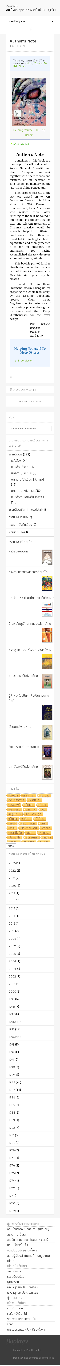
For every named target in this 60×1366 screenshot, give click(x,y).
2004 (12, 961)
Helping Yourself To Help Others (29, 132)
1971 (11, 1195)
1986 (12, 1097)
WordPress (48, 1358)
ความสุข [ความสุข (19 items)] (45, 796)
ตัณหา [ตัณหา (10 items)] (13, 819)
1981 (11, 1135)
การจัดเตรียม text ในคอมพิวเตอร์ (27, 1239)
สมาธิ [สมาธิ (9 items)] (12, 824)
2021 (12, 878)
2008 (12, 938)
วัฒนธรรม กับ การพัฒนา (24, 746)
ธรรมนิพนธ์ (15, 454)
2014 (12, 908)
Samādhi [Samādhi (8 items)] (15, 838)
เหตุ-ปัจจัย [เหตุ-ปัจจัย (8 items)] (15, 833)
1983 (12, 1120)
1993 (12, 1044)
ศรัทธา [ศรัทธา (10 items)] (26, 819)
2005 (12, 953)
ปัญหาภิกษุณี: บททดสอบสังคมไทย (30, 623)
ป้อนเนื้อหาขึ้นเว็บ (17, 1245)
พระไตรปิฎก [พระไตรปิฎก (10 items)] (33, 814)
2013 (12, 915)
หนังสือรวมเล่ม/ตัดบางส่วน (27, 497)
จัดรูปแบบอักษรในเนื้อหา (22, 1250)
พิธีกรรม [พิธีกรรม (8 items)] (45, 833)
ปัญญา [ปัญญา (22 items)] (13, 796)
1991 (11, 1059)
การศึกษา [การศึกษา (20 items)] (29, 796)
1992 (12, 1052)
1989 (12, 1074)
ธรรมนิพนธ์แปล (18, 517)
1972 (12, 1188)
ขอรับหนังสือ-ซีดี (17, 1313)
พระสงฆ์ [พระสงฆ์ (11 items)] (14, 805)
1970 (12, 1203)
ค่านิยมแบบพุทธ (18, 551)
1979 (12, 1150)
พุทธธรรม (13, 1281)
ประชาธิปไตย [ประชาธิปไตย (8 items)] (29, 828)
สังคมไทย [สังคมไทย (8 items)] (32, 838)
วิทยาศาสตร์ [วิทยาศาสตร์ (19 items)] (16, 800)
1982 (12, 1127)
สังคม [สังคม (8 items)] (30, 833)
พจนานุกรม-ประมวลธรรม (22, 1292)
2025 (12, 863)
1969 (12, 1210)
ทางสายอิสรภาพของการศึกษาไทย (29, 571)
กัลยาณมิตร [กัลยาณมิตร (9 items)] (28, 824)
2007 (12, 946)
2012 (12, 923)
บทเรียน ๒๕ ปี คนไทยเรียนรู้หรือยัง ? (31, 597)
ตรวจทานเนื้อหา (16, 1234)
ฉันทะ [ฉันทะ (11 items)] (42, 805)
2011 (12, 931)
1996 (12, 1021)
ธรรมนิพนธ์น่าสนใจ (20, 541)
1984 (12, 1112)
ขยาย (11, 845)
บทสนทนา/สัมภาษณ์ (23, 490)
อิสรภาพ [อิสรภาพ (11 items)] (31, 810)
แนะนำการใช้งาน (17, 1308)
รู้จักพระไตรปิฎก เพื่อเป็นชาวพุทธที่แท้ (29, 698)
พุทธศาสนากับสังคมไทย (23, 675)
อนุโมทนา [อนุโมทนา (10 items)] (15, 814)
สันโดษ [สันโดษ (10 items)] (40, 819)
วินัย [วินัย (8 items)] (43, 824)
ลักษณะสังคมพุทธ (20, 726)
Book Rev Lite (20, 1358)
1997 (12, 1014)
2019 (12, 893)
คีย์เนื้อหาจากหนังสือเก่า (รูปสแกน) (28, 1229)
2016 (12, 900)
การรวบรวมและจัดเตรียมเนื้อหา (26, 1329)
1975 (12, 1173)
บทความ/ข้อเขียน (21, 473)
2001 (12, 983)
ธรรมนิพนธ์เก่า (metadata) (25, 509)
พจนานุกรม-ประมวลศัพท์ (22, 1287)
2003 (12, 968)
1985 (12, 1104)
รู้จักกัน (11, 1324)
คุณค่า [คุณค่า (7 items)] (47, 838)
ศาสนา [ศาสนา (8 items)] (46, 828)
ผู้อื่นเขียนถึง (16, 532)
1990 (12, 1067)
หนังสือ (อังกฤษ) (21, 466)
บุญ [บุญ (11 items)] (43, 810)
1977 (12, 1157)
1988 (12, 1082)
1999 (12, 999)
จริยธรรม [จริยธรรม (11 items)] (14, 810)
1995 (12, 1029)
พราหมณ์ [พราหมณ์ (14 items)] (34, 800)
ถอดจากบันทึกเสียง (20, 524)
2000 (12, 991)
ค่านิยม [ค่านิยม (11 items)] (29, 805)
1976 (12, 1165)
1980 (12, 1142)
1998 (12, 1006)
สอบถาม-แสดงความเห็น (21, 1318)
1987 (12, 1089)
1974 (12, 1180)
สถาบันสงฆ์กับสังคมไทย (23, 766)
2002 (12, 976)
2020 (12, 885)
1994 (12, 1036)
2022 (12, 870)
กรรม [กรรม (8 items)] (12, 828)
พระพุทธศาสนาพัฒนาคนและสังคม (30, 649)
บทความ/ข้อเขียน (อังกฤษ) (27, 479)
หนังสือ (15, 460)
